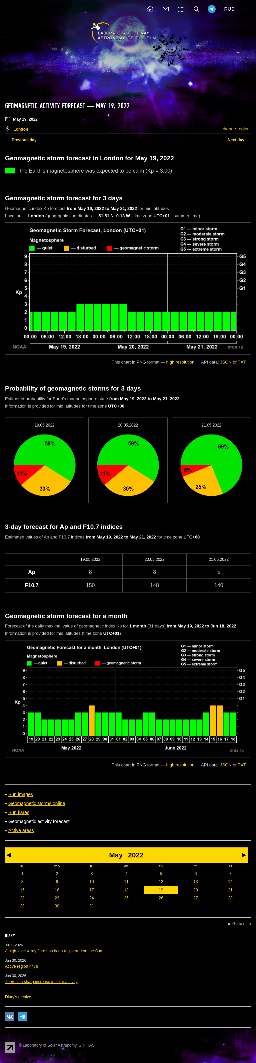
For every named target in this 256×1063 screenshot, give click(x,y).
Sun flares (18, 812)
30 (57, 906)
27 (195, 898)
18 (126, 890)
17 (91, 890)
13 (195, 881)
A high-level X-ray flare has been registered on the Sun (53, 951)
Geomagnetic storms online (36, 803)
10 (91, 881)
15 (22, 890)
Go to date (241, 923)
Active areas (21, 830)
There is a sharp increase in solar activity (41, 981)
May (116, 855)
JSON (226, 362)
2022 (136, 855)
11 (126, 881)
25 (126, 898)
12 (161, 881)
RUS (229, 9)
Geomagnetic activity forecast (45, 106)
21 (230, 890)
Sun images (20, 794)
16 (57, 890)
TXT (242, 362)
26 (161, 898)
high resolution (180, 362)
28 (230, 898)
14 (230, 881)
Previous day (24, 140)
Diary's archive (18, 997)
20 (195, 890)
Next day (236, 140)
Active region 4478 (21, 966)
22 (22, 898)
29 (22, 906)
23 (57, 898)
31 (91, 906)
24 (91, 898)
